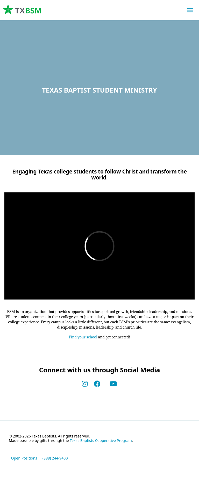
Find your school (82, 338)
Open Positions (24, 460)
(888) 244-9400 (55, 460)
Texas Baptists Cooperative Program (101, 442)
